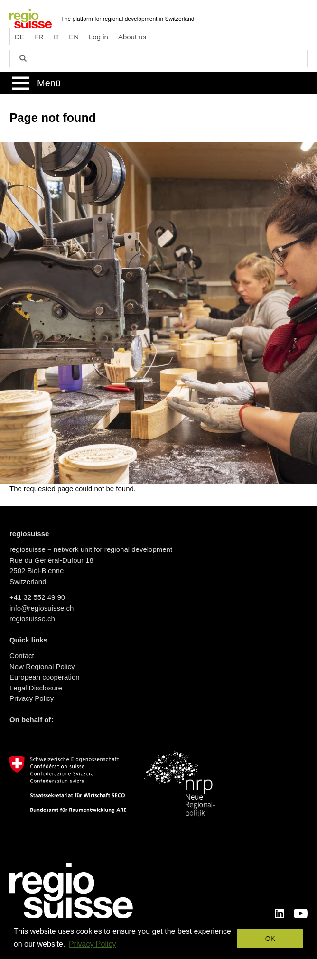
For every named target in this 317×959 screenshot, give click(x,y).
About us (132, 37)
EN (74, 37)
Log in (98, 37)
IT (56, 37)
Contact (21, 656)
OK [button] (270, 938)
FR (39, 37)
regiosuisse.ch (32, 619)
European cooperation (44, 677)
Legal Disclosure (35, 688)
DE (20, 37)
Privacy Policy (31, 698)
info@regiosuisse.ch (41, 608)
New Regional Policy (42, 666)
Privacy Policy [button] (92, 944)
